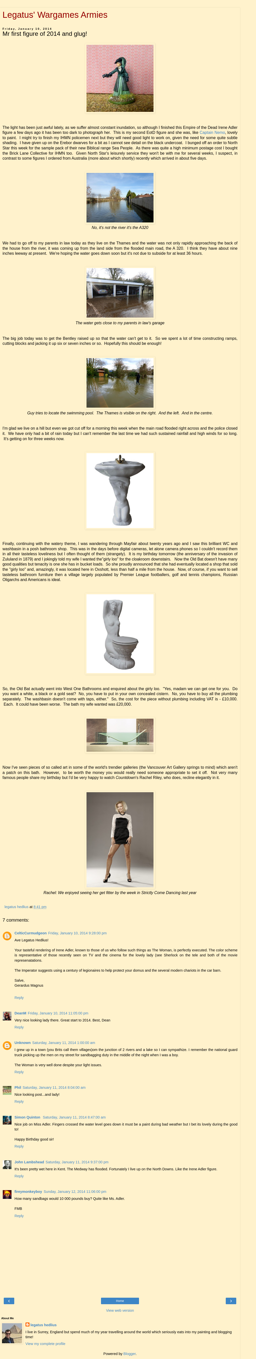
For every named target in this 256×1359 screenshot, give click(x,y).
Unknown (22, 1043)
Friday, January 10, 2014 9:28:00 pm (77, 933)
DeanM (20, 1013)
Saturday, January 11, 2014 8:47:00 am (74, 1117)
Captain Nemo (212, 132)
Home (120, 1301)
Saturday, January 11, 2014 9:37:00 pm (77, 1162)
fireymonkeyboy (28, 1192)
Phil (17, 1087)
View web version (120, 1310)
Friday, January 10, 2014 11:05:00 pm (58, 1013)
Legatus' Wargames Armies (55, 15)
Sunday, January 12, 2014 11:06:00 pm (75, 1192)
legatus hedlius (43, 1325)
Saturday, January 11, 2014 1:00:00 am (63, 1043)
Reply (19, 998)
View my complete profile (46, 1344)
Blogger (130, 1354)
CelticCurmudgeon (30, 933)
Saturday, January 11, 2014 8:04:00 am (54, 1087)
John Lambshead (29, 1162)
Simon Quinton (27, 1117)
